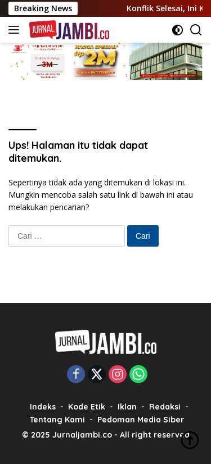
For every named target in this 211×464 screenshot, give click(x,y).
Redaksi (165, 407)
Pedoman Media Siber (140, 420)
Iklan (127, 407)
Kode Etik (86, 407)
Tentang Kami (57, 420)
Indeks (43, 407)
